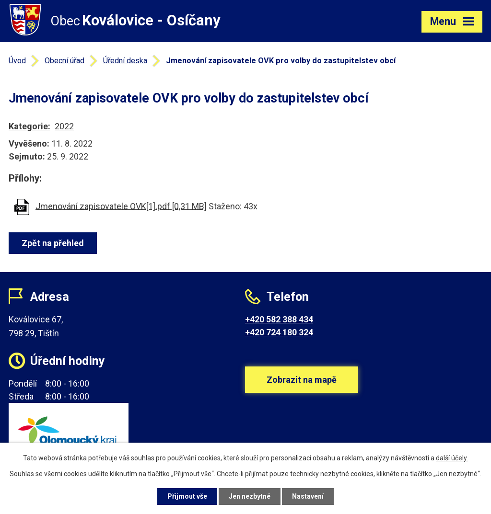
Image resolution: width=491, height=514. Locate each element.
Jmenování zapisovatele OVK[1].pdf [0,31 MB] (121, 206)
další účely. (452, 458)
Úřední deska (125, 60)
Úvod (17, 60)
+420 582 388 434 (279, 319)
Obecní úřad (64, 60)
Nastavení (308, 496)
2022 (64, 126)
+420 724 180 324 (279, 332)
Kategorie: (29, 126)
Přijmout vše (187, 496)
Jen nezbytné (249, 496)
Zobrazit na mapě (302, 380)
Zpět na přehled (53, 243)
